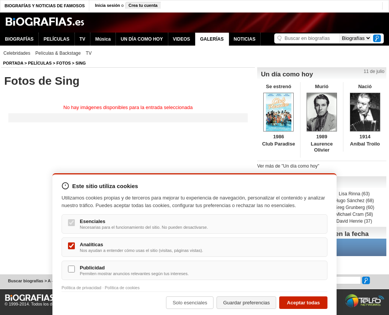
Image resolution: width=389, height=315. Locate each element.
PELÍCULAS (57, 39)
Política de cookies (122, 287)
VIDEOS (181, 39)
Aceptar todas (303, 303)
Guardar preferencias (246, 303)
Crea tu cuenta (142, 5)
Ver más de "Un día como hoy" (288, 166)
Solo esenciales (189, 303)
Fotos (64, 63)
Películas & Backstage (58, 53)
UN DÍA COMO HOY (142, 39)
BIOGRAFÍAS (19, 39)
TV (82, 39)
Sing (81, 63)
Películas (40, 63)
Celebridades (16, 53)
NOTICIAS (244, 39)
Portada (13, 63)
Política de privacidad (81, 287)
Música (103, 39)
